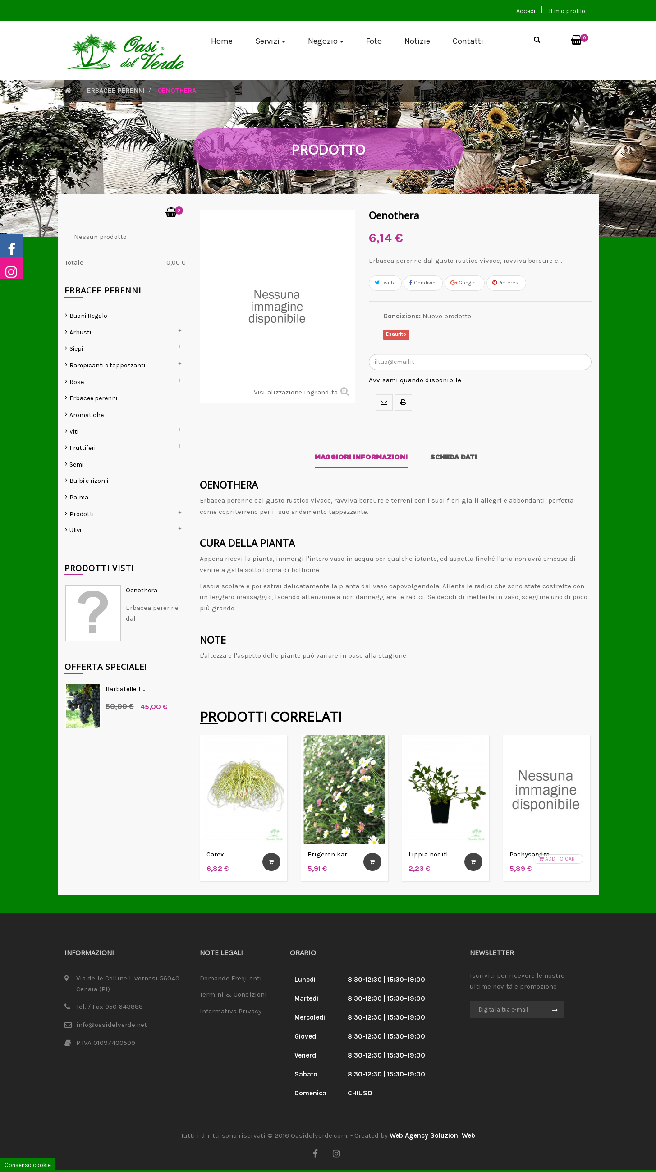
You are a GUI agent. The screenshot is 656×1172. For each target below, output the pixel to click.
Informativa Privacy (230, 1012)
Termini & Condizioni (233, 996)
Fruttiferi (82, 485)
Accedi (525, 11)
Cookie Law (217, 1029)
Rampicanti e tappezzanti (107, 402)
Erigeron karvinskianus (341, 856)
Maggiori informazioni (361, 459)
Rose (76, 419)
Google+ (464, 284)
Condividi (423, 284)
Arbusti (80, 369)
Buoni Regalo (88, 353)
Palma (78, 534)
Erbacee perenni (93, 435)
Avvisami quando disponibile (415, 381)
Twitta (385, 284)
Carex (215, 856)
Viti (73, 468)
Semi (76, 501)
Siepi (76, 385)
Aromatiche (86, 452)
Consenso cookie (28, 1165)
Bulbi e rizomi (88, 518)
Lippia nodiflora (433, 856)
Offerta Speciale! (105, 703)
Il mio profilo (567, 11)
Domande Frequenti (231, 979)
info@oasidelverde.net (111, 1026)
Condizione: (402, 317)
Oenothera (141, 627)
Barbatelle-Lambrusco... (137, 726)
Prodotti (81, 551)
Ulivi (75, 567)
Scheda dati (453, 459)
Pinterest (506, 284)
